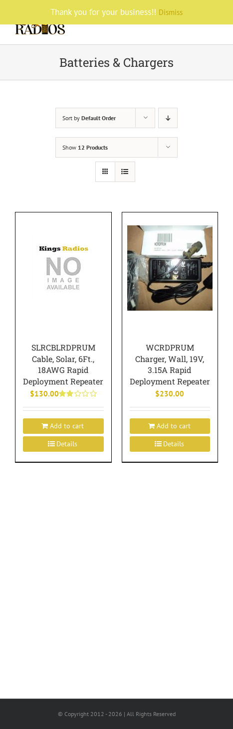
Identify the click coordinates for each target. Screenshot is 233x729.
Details (66, 443)
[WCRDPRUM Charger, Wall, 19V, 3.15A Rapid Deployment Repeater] (170, 267)
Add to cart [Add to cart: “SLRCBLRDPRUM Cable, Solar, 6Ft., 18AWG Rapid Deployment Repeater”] (67, 425)
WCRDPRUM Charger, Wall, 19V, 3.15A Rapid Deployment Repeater (170, 364)
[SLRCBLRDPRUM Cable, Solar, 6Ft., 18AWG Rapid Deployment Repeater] (63, 267)
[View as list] (125, 172)
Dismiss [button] (171, 12)
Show (85, 147)
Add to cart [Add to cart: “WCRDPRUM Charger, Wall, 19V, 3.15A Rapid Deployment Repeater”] (174, 425)
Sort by (89, 118)
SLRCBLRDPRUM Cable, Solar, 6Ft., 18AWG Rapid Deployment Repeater (63, 364)
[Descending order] (168, 118)
